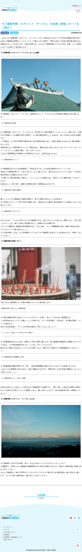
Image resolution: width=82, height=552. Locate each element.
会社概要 (6, 534)
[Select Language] (76, 5)
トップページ (7, 527)
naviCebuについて (9, 532)
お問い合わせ (7, 539)
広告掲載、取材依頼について (13, 537)
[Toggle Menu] (78, 11)
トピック (41, 529)
